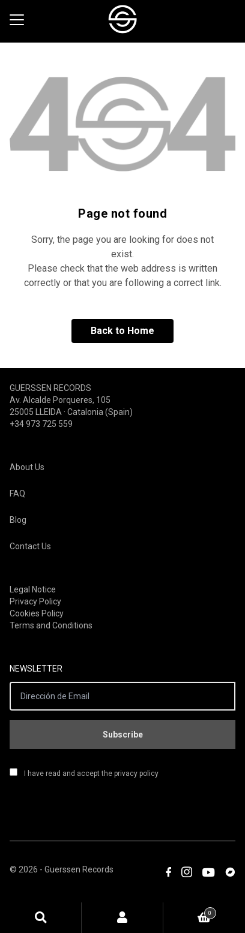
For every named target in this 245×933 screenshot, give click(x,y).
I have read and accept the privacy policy (84, 773)
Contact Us (30, 546)
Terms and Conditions (51, 625)
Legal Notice (33, 589)
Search (41, 917)
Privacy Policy (35, 601)
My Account (122, 917)
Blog (18, 520)
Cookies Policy (37, 613)
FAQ (17, 493)
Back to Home (122, 330)
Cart (189, 911)
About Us (27, 467)
